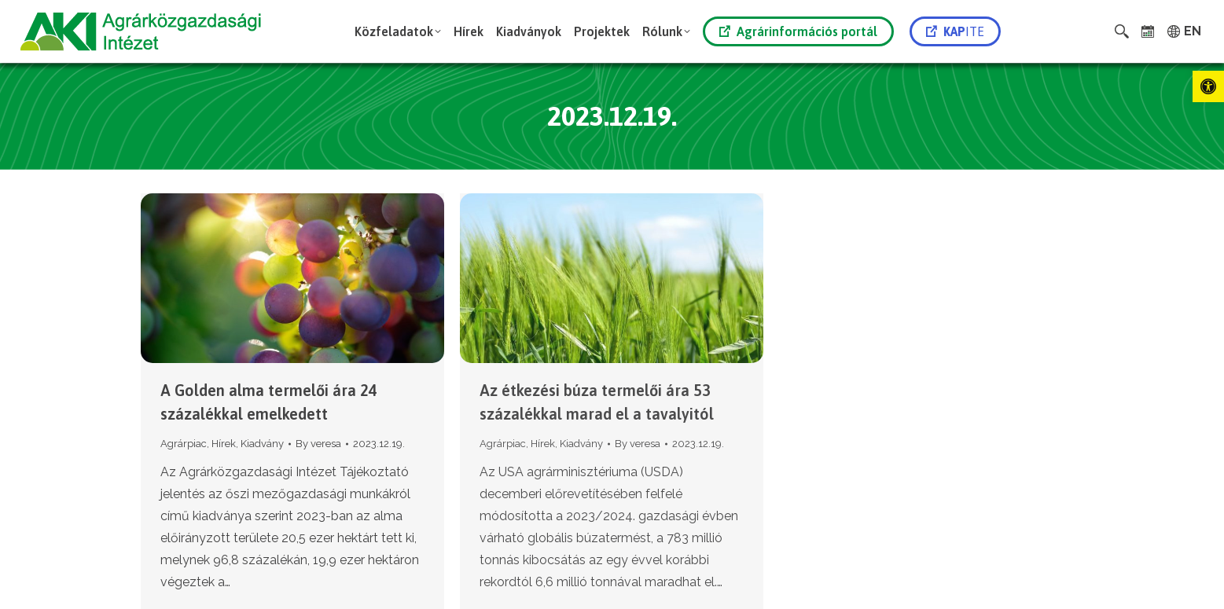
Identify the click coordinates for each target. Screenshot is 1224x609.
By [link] (318, 443)
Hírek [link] (223, 443)
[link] (1208, 86)
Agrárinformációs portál (798, 31)
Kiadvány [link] (262, 443)
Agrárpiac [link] (183, 443)
